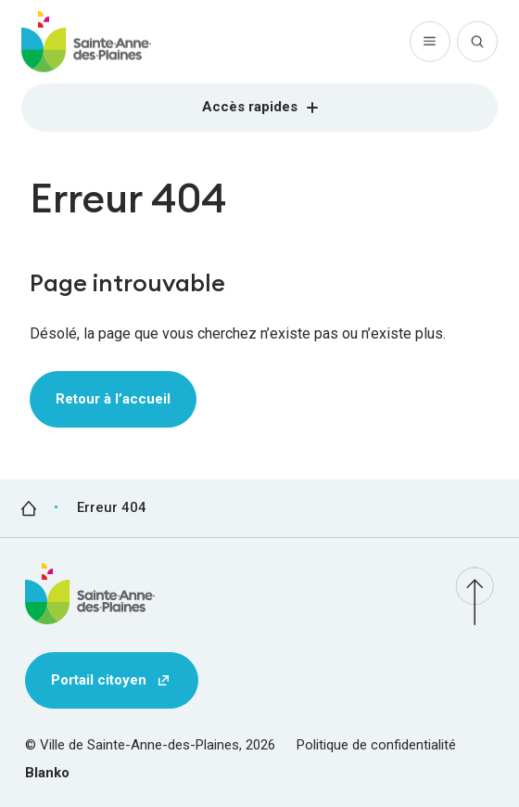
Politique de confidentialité (376, 745)
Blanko (47, 772)
